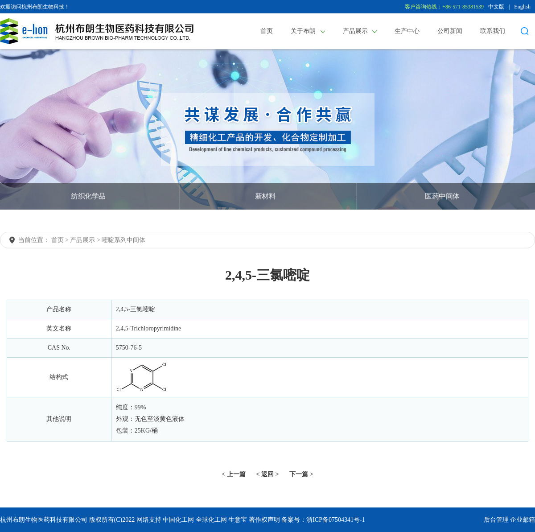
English (522, 7)
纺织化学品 (88, 196)
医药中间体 (442, 196)
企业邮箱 (522, 519)
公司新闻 (449, 31)
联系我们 (492, 31)
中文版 (496, 7)
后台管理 (496, 519)
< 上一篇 (234, 474)
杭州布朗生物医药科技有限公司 (43, 519)
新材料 (265, 196)
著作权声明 (264, 519)
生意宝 (237, 519)
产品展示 (360, 31)
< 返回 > (267, 474)
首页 (266, 31)
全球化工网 (211, 519)
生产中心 (407, 31)
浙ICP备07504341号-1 (335, 519)
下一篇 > (301, 474)
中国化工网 (178, 519)
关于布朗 (308, 31)
